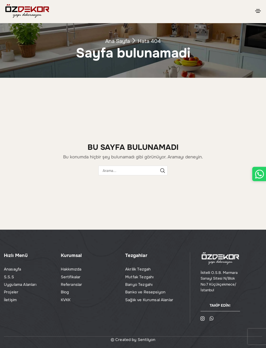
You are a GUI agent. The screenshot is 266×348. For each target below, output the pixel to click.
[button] (258, 11)
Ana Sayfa (117, 41)
